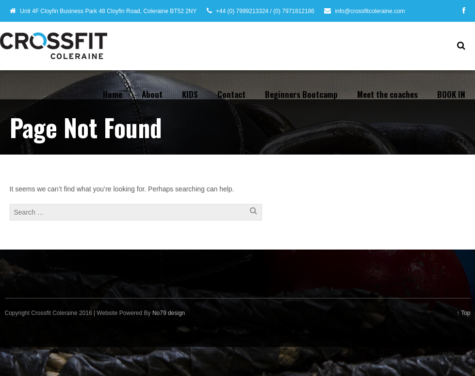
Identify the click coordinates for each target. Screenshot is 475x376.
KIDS (190, 94)
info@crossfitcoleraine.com (370, 11)
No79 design (168, 313)
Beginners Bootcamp (301, 94)
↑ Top (463, 313)
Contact (231, 94)
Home (112, 94)
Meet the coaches (387, 94)
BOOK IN (451, 94)
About (152, 94)
